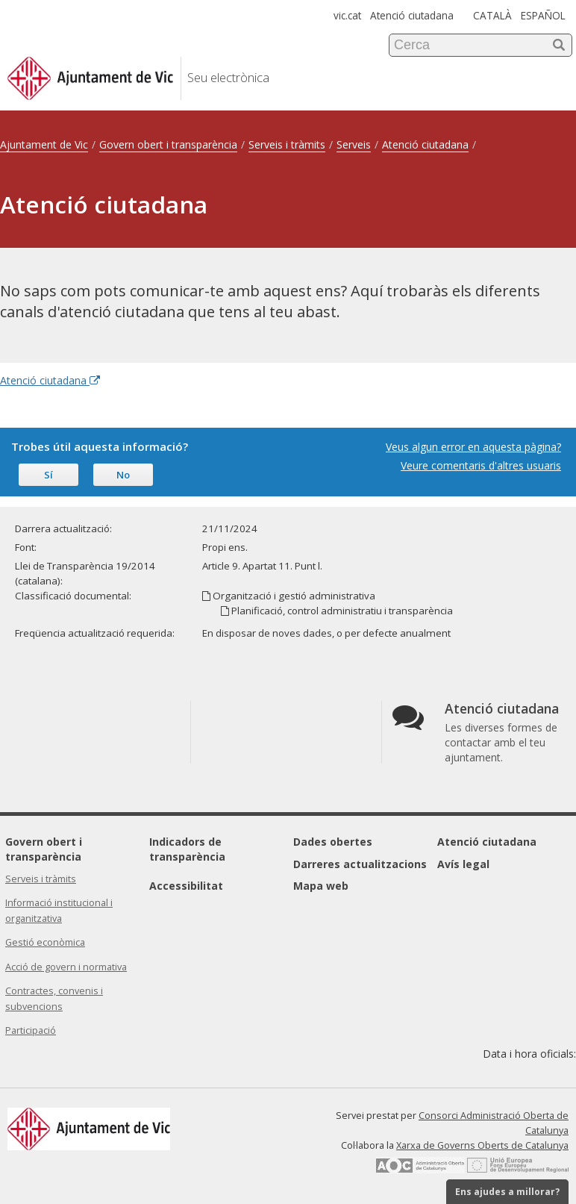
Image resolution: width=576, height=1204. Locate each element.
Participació (30, 1030)
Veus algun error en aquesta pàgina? (473, 447)
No (123, 474)
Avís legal (463, 864)
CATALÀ (492, 15)
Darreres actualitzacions (360, 864)
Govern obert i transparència (168, 144)
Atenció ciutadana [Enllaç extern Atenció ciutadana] (50, 380)
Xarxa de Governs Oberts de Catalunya (482, 1145)
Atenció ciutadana (412, 15)
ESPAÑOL (543, 15)
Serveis (353, 144)
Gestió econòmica (45, 942)
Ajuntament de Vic (44, 144)
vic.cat (347, 15)
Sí (48, 474)
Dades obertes (332, 842)
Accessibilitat (186, 886)
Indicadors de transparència (187, 849)
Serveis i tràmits (286, 144)
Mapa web (320, 886)
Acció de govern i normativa (66, 967)
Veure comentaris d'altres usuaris (481, 465)
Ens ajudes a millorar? (507, 1191)
